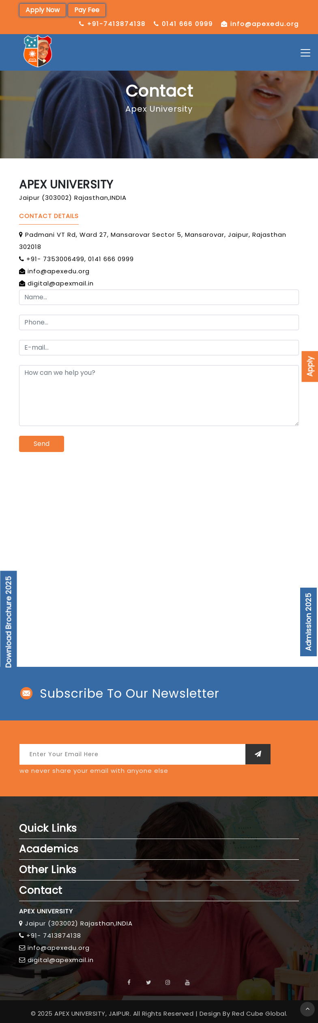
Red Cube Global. (260, 1013)
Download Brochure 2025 (9, 622)
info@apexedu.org (264, 23)
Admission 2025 (308, 622)
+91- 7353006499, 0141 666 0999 (80, 259)
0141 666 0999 (187, 23)
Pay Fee (86, 10)
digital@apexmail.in (61, 283)
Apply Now (43, 10)
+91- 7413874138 (53, 935)
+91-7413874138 (116, 23)
